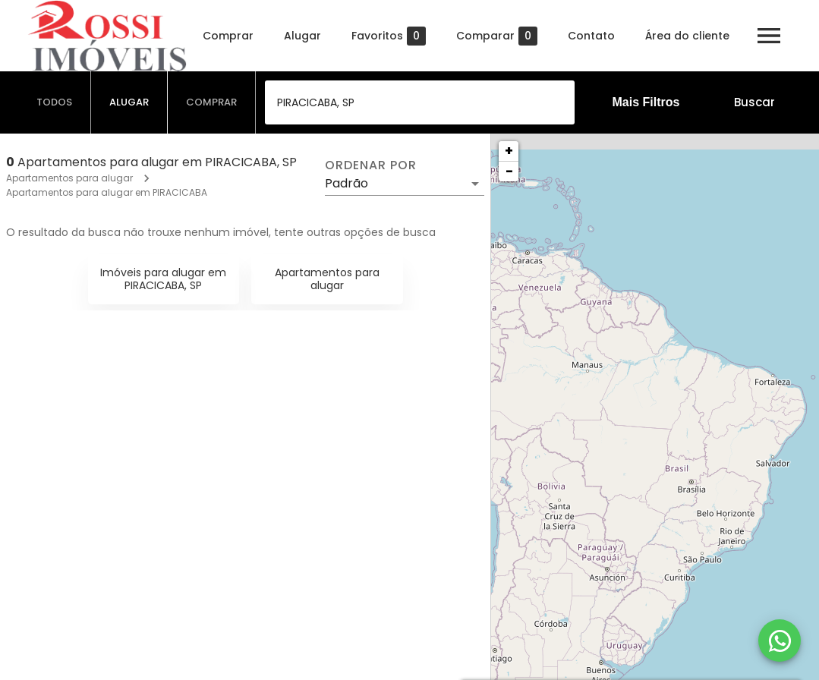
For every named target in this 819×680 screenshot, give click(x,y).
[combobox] (420, 102)
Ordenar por (370, 165)
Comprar (228, 35)
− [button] (509, 171)
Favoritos (388, 36)
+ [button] (509, 150)
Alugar (302, 35)
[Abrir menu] (769, 35)
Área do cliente (687, 35)
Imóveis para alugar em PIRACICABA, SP (163, 279)
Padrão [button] (346, 183)
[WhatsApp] (779, 640)
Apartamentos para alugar (69, 178)
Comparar (496, 36)
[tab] (54, 102)
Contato (591, 35)
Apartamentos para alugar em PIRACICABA (106, 192)
